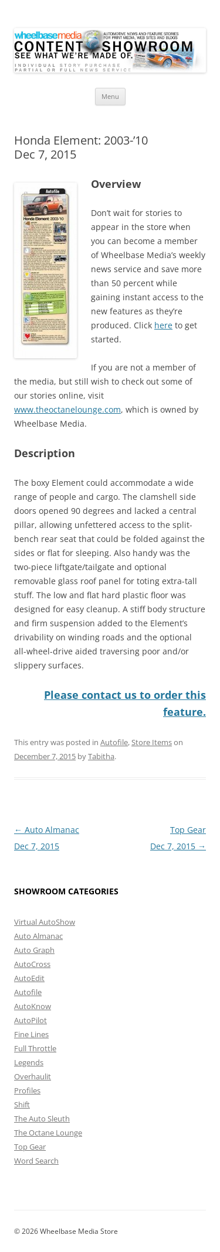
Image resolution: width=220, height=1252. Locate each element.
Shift (22, 1104)
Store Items (151, 741)
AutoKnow (32, 1005)
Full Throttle (35, 1047)
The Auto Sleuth (42, 1118)
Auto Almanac (38, 935)
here (163, 325)
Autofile (114, 741)
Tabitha (101, 755)
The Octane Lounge (48, 1132)
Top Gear (30, 1146)
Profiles (27, 1090)
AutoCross (32, 963)
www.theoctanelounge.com (67, 409)
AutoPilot (30, 1019)
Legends (28, 1062)
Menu (110, 96)
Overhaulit (32, 1076)
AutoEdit (29, 977)
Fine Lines (31, 1033)
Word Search (36, 1160)
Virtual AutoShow (44, 921)
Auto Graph (34, 949)
